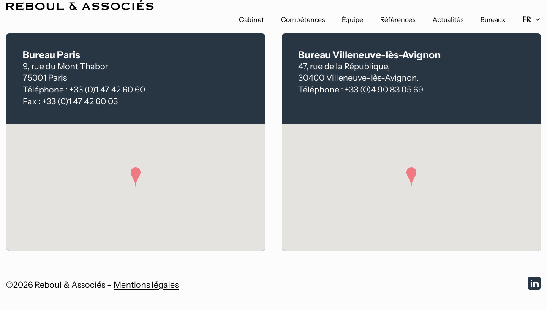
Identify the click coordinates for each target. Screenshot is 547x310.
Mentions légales (146, 285)
